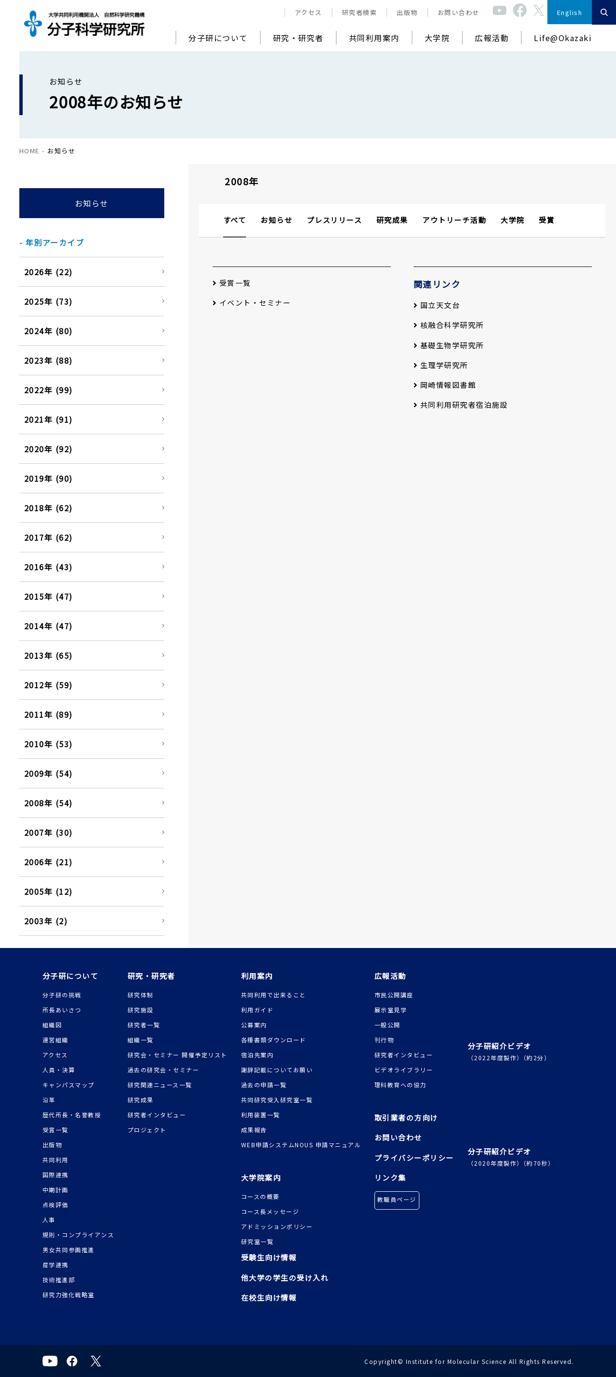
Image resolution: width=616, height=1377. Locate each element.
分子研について (218, 38)
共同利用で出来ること (273, 995)
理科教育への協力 (400, 1085)
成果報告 (254, 1129)
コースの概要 (260, 1196)
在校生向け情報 (269, 1297)
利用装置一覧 (260, 1114)
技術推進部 (59, 1279)
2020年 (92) (48, 449)
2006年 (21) (48, 862)
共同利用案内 (374, 38)
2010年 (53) (48, 744)
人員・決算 (59, 1070)
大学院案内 (261, 1177)
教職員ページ (396, 1199)
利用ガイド (257, 1010)
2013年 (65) (48, 655)
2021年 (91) (48, 419)
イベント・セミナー (252, 302)
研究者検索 (359, 12)
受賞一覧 (232, 283)
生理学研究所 (441, 365)
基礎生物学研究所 (449, 345)
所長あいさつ (62, 1010)
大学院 (437, 38)
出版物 (407, 12)
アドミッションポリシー (277, 1226)
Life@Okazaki (563, 38)
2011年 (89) (48, 714)
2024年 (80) (48, 331)
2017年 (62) (48, 537)
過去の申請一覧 (264, 1085)
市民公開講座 (394, 995)
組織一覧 (141, 1040)
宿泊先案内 (257, 1055)
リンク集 (390, 1177)
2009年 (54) (48, 773)
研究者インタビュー (157, 1114)
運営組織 (56, 1040)
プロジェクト (147, 1129)
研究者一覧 (144, 1025)
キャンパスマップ (69, 1085)
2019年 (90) (48, 478)
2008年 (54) (48, 803)
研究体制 (141, 995)
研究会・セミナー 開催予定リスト (178, 1055)
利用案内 (257, 976)
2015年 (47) (48, 596)
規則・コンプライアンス (79, 1234)
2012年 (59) (48, 685)
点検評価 (56, 1204)
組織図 (52, 1025)
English (570, 12)
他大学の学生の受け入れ (285, 1278)
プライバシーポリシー (414, 1158)
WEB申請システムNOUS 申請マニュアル (301, 1144)
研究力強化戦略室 (69, 1294)
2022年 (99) (48, 390)
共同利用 (56, 1159)
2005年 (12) (48, 891)
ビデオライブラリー (403, 1070)
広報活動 (492, 38)
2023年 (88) (48, 360)
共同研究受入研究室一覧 (277, 1100)
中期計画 (56, 1189)
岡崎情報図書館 (445, 385)
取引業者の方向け (406, 1117)
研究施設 (141, 1010)
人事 (49, 1219)
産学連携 (56, 1264)
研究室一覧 (257, 1241)
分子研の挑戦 (62, 995)
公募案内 (254, 1025)
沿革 (49, 1100)
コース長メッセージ (270, 1211)
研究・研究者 (298, 38)
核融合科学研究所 (449, 325)
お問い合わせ (459, 12)
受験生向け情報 (269, 1257)
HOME (29, 150)
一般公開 (387, 1025)
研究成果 (141, 1100)
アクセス (308, 12)
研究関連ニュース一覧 (160, 1085)
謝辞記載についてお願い (277, 1070)
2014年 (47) (48, 626)
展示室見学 (390, 1010)
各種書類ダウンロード (273, 1040)
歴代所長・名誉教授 (72, 1114)
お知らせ (92, 203)
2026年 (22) (48, 272)
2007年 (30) (48, 832)
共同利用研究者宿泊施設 (461, 405)
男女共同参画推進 (69, 1249)
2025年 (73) (48, 301)
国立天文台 (437, 305)
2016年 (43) (48, 567)
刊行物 (384, 1040)
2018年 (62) (48, 508)
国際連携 (56, 1174)
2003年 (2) (46, 921)
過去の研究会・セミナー (164, 1070)
